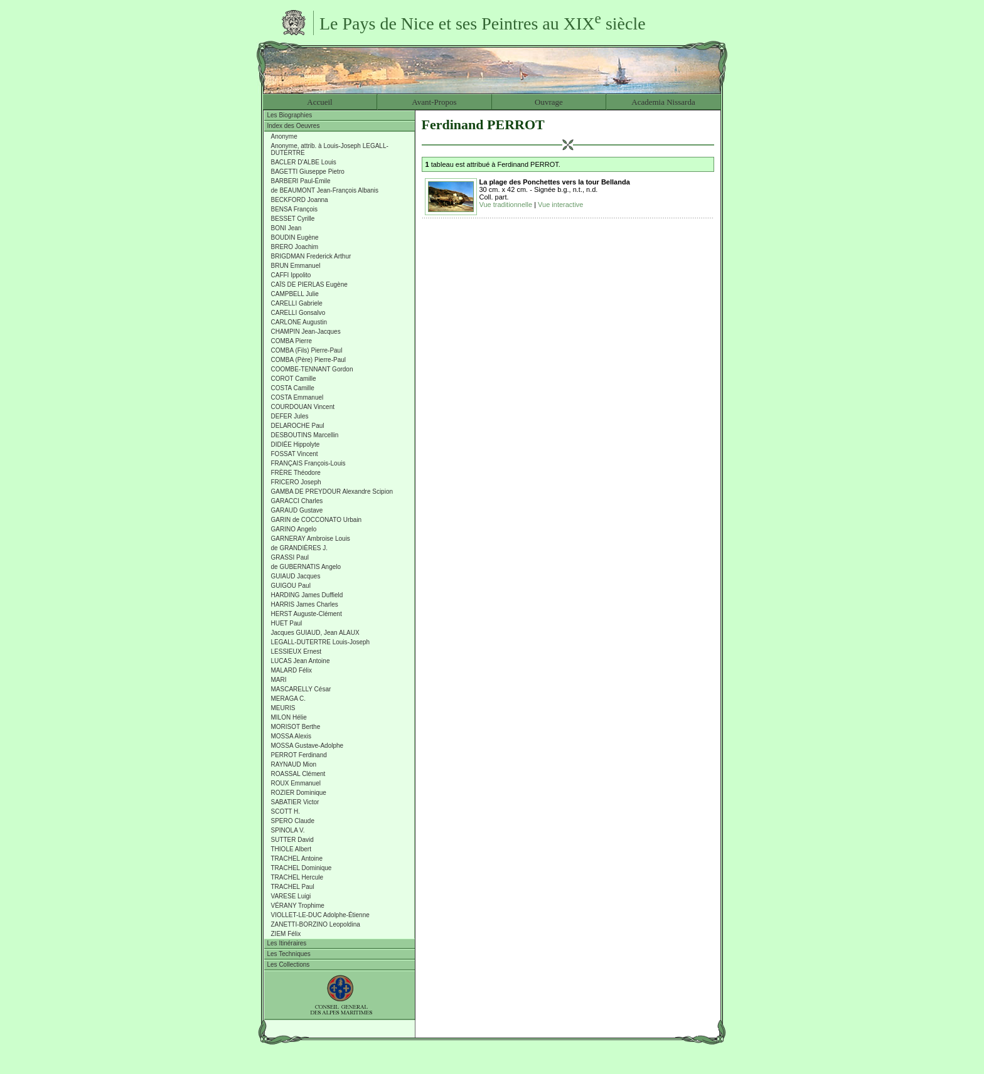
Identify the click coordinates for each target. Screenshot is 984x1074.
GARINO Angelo (294, 529)
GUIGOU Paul (291, 585)
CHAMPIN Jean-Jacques (306, 331)
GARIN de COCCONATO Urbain (316, 519)
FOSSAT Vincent (294, 453)
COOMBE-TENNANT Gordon (312, 369)
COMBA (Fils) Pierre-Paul (307, 350)
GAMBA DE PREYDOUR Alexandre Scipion (332, 491)
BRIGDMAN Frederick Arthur (311, 256)
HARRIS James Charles (304, 604)
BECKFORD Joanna (299, 199)
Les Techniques (289, 953)
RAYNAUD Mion (294, 764)
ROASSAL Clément (298, 773)
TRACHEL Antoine (297, 858)
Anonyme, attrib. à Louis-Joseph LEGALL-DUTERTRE (329, 149)
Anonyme (284, 136)
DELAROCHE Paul (297, 425)
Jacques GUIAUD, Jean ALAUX (315, 632)
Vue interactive (560, 204)
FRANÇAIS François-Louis (308, 463)
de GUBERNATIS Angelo (306, 566)
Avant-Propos (434, 102)
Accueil (319, 102)
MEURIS (283, 707)
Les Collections (288, 964)
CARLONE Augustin (299, 322)
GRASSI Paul (290, 557)
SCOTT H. (285, 811)
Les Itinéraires (287, 943)
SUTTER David (292, 839)
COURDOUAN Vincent (303, 406)
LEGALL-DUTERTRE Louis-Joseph (320, 642)
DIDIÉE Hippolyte (295, 444)
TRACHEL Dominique (301, 867)
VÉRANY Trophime (297, 905)
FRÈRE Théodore (296, 472)
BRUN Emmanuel (296, 265)
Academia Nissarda (663, 102)
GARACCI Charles (297, 500)
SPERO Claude (292, 820)
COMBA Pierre (292, 341)
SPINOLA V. (288, 830)
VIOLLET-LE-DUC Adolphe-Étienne (320, 915)
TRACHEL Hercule (297, 877)
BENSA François (294, 209)
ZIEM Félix (286, 933)
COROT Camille (293, 378)
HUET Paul (286, 623)
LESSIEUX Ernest (296, 651)
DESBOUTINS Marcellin (305, 435)
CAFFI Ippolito (291, 275)
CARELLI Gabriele (297, 303)
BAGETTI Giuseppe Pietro (308, 171)
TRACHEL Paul (292, 886)
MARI (279, 679)
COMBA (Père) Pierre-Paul (308, 359)
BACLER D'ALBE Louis (303, 162)
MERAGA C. (288, 698)
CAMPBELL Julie (295, 293)
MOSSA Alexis (291, 736)
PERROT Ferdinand (299, 755)
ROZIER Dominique (298, 792)
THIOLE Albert (291, 849)
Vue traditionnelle (506, 204)
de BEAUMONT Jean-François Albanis (325, 190)
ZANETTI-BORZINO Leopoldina (315, 924)
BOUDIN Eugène (295, 237)
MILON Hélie (289, 717)
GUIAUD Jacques (296, 576)
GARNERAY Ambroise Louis (310, 538)
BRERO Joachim (295, 246)
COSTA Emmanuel (297, 397)
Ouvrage (549, 102)
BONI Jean (286, 228)
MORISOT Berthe (296, 726)
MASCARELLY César (301, 689)
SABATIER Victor (295, 802)
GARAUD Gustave (297, 510)
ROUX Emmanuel (296, 783)
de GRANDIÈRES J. (299, 548)
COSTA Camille (292, 388)
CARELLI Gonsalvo (298, 312)
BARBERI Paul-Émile (301, 181)
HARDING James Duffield (307, 595)
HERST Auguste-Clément (306, 613)
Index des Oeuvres (293, 125)
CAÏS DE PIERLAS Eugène (309, 284)
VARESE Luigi (291, 896)
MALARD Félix (292, 670)
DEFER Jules (290, 416)
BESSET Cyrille (293, 218)
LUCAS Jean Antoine (300, 660)
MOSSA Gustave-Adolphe (307, 745)
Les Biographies (290, 115)
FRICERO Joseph (296, 482)
